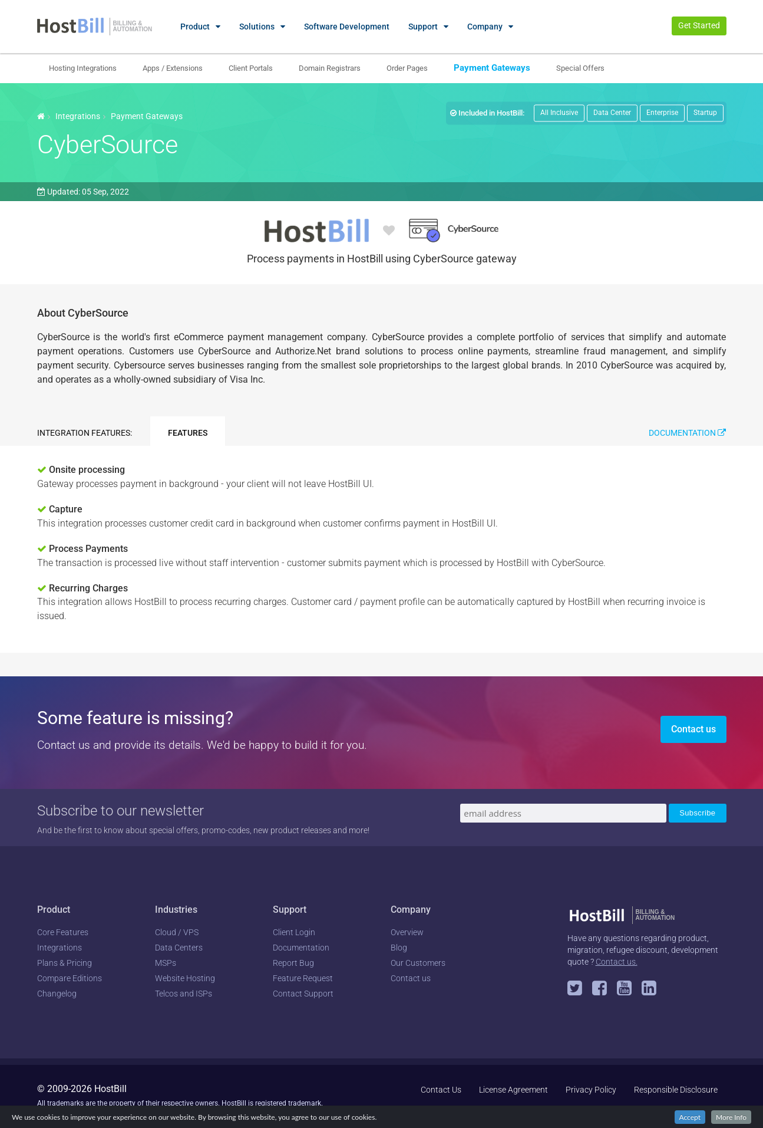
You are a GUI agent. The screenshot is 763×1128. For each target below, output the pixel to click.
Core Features (62, 932)
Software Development (346, 26)
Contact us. (617, 961)
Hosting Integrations (83, 68)
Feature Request (303, 978)
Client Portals (251, 68)
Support (423, 26)
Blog (399, 947)
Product (195, 26)
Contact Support (303, 993)
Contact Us (441, 1089)
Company (485, 26)
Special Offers (580, 68)
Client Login (294, 932)
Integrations (77, 116)
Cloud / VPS (177, 932)
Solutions (257, 26)
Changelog (57, 993)
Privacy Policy (591, 1089)
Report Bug (293, 963)
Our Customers (418, 963)
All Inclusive (559, 112)
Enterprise (662, 112)
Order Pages (407, 68)
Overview (407, 932)
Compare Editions (69, 978)
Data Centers (179, 947)
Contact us (693, 729)
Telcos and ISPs (183, 993)
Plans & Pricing (64, 963)
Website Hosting (185, 978)
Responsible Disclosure (676, 1089)
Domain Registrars (330, 68)
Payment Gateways (492, 68)
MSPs (165, 963)
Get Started (699, 25)
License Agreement (513, 1089)
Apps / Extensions (173, 68)
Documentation (687, 433)
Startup (705, 112)
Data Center (612, 112)
